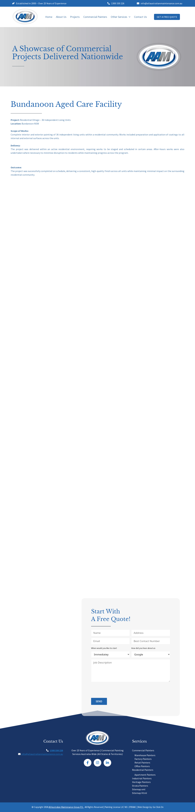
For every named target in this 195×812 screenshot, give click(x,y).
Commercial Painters (95, 17)
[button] (120, 17)
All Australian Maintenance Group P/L (66, 807)
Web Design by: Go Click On (150, 807)
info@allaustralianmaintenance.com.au (42, 754)
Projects (75, 17)
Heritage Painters (141, 782)
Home (48, 17)
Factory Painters (143, 758)
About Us (61, 17)
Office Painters (142, 766)
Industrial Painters (142, 778)
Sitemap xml (138, 789)
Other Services (120, 17)
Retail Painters (142, 762)
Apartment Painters (145, 774)
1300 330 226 (56, 750)
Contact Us (140, 17)
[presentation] (114, 690)
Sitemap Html (139, 792)
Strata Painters (140, 785)
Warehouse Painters (145, 755)
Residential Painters (142, 769)
